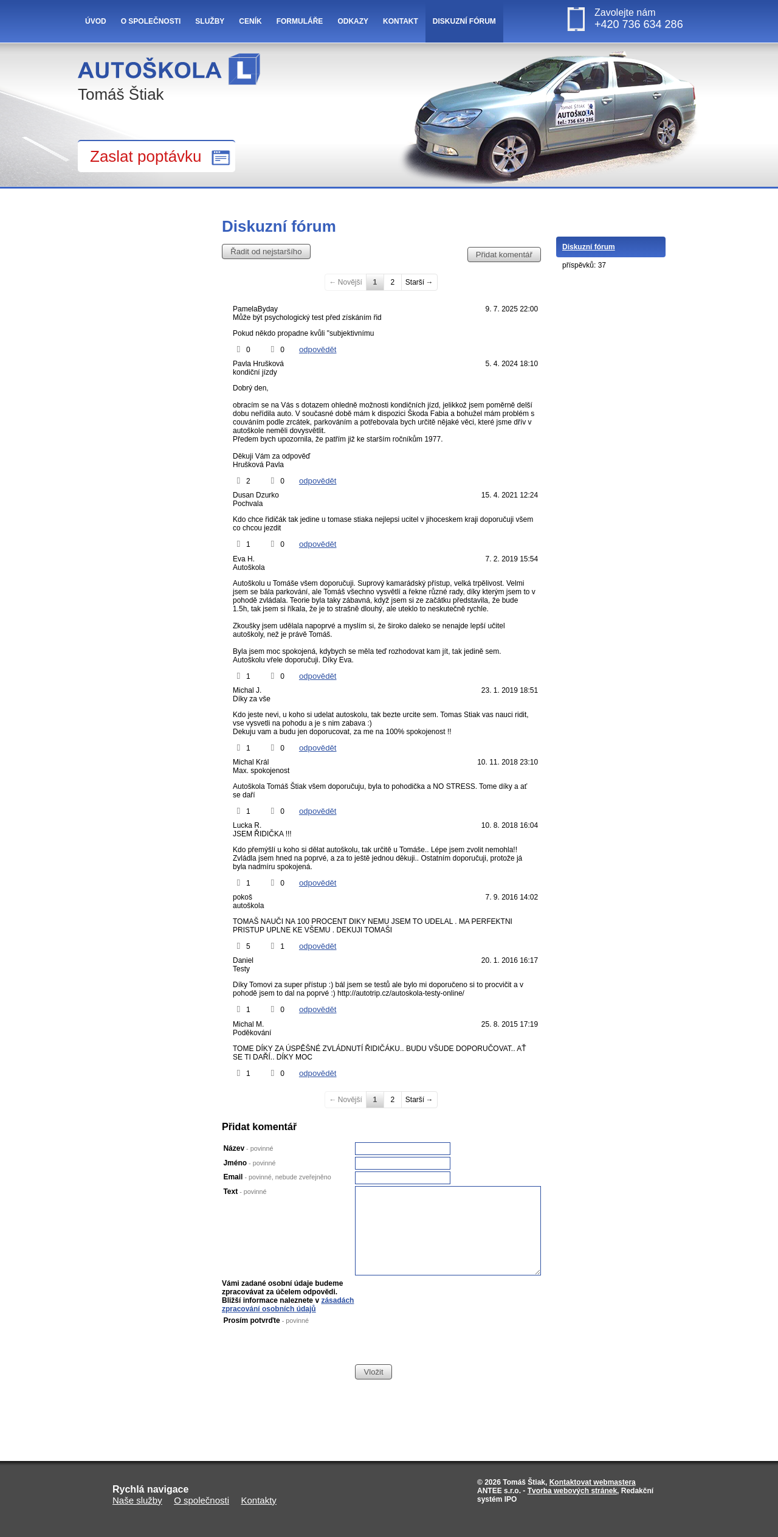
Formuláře (300, 21)
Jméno (249, 1163)
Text (244, 1191)
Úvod (95, 21)
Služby (209, 21)
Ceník (250, 21)
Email (277, 1177)
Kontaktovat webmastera (592, 1482)
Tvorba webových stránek (572, 1491)
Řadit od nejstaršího (265, 251)
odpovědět (318, 349)
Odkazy (352, 21)
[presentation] (447, 1340)
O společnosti (151, 21)
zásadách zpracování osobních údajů (288, 1304)
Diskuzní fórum (464, 21)
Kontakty (259, 1500)
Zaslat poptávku (146, 156)
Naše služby (137, 1500)
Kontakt (400, 21)
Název (248, 1148)
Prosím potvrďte (266, 1320)
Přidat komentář (504, 254)
